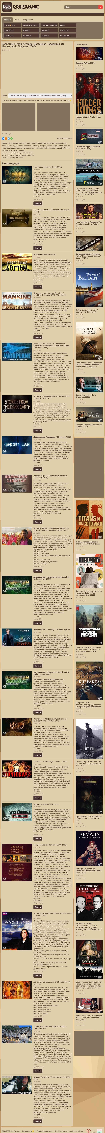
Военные (64, 30)
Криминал (9, 35)
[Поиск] (81, 7)
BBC (62, 25)
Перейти (38, 203)
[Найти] (100, 7)
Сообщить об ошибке (64, 138)
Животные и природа (49, 25)
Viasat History (65, 35)
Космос (45, 35)
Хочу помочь (27, 1131)
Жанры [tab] (17, 19)
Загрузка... (37, 72)
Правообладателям (44, 1131)
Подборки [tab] (7, 19)
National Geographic (30, 25)
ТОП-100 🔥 (10, 25)
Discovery (27, 35)
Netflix (26, 30)
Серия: (4, 96)
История (45, 30)
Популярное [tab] (28, 19)
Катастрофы (9, 30)
